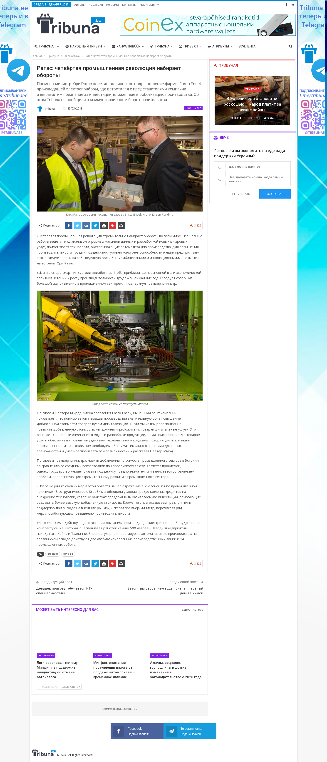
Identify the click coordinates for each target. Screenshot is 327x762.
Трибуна (159, 46)
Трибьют (188, 46)
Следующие (71, 686)
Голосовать (275, 194)
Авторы (79, 4)
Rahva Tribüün (126, 46)
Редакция (96, 4)
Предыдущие (48, 686)
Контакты (129, 4)
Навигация (148, 4)
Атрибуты (218, 46)
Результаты (241, 194)
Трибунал (45, 46)
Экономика (193, 108)
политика (52, 554)
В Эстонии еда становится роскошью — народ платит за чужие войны (252, 104)
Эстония (68, 554)
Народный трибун (83, 46)
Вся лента (247, 46)
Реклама (112, 4)
